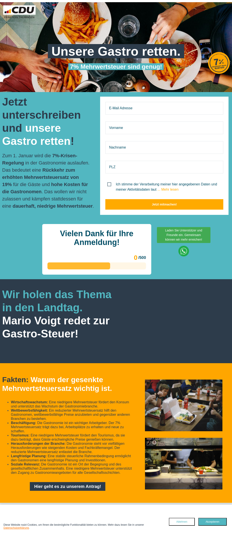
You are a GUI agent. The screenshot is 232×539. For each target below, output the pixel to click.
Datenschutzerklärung (16, 527)
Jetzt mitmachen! (164, 204)
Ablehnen (181, 521)
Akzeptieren (212, 521)
